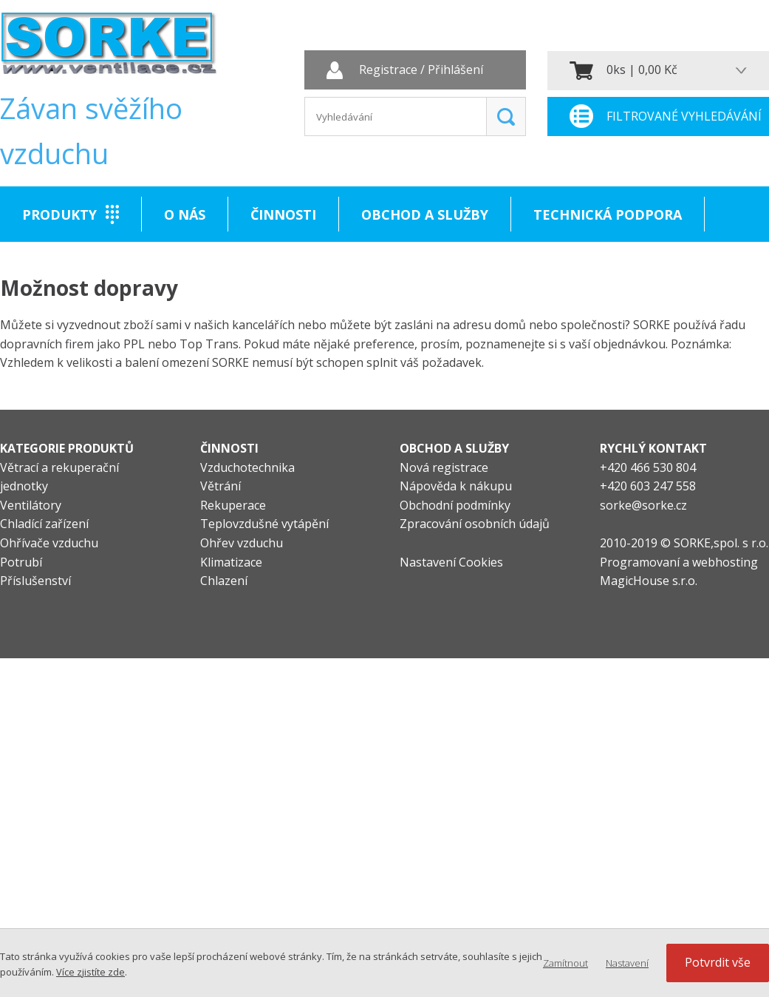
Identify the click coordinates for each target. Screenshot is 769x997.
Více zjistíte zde (90, 972)
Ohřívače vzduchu (49, 543)
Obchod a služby (424, 214)
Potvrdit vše (718, 962)
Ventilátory (30, 505)
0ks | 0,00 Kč (641, 69)
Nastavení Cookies (451, 562)
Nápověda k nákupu (456, 486)
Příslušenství (35, 580)
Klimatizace (231, 562)
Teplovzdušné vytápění (264, 524)
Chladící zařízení (44, 524)
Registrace (388, 70)
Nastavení (627, 963)
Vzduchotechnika (247, 467)
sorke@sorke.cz (643, 505)
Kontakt (55, 270)
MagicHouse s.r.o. (648, 580)
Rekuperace (233, 505)
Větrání (220, 486)
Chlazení (223, 580)
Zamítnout (565, 963)
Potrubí (21, 562)
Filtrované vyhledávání (684, 116)
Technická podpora (607, 214)
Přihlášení (455, 70)
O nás (184, 214)
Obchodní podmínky (455, 505)
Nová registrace (444, 467)
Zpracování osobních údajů (475, 524)
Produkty (59, 214)
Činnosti (283, 214)
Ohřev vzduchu (241, 543)
